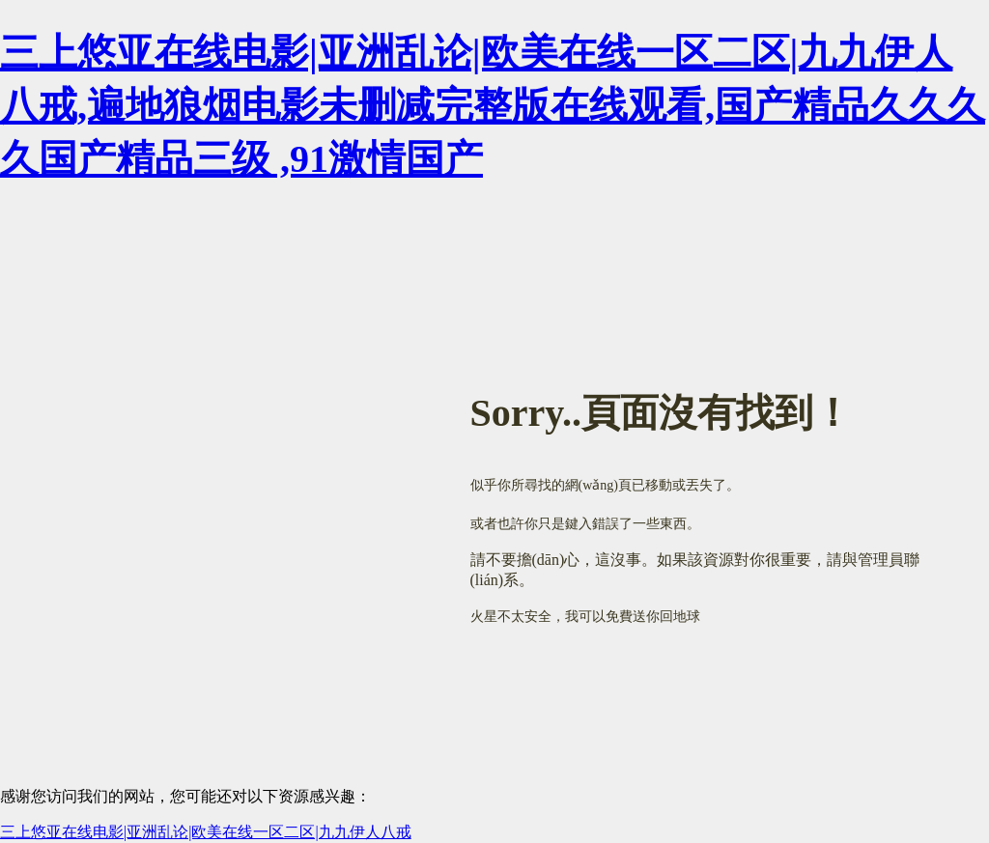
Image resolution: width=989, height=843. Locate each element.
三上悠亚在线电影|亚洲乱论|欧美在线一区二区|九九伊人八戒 (205, 832)
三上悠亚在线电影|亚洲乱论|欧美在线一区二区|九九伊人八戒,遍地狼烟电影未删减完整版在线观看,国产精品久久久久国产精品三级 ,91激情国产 (492, 106)
